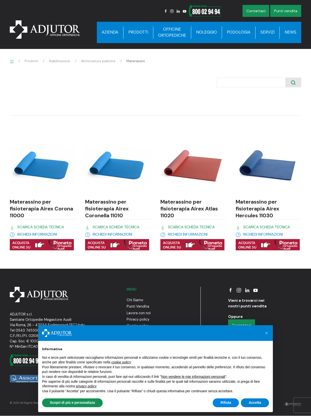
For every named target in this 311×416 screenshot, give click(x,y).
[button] (266, 333)
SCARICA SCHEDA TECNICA (40, 227)
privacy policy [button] (86, 386)
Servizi (267, 32)
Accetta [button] (255, 402)
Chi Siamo (135, 300)
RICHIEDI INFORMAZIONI (37, 234)
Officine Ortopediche (172, 32)
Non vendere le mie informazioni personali (193, 377)
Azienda (110, 32)
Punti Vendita (138, 306)
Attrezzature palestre (98, 61)
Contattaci (256, 10)
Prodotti (138, 32)
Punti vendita (285, 10)
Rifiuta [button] (226, 402)
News (290, 32)
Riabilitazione (59, 61)
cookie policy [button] (121, 362)
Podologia (238, 32)
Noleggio (206, 32)
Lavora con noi (139, 313)
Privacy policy (138, 319)
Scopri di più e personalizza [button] (72, 402)
